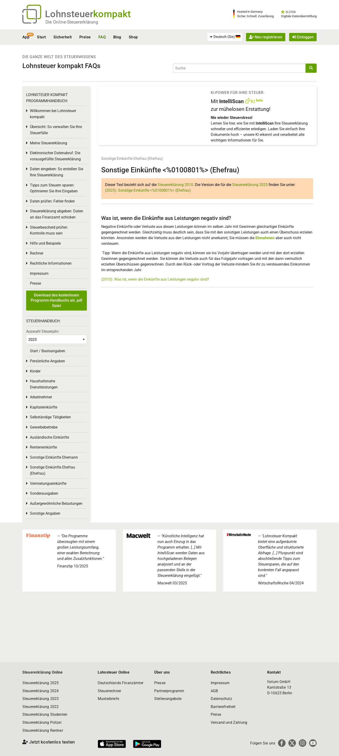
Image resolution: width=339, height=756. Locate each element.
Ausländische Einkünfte (49, 437)
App (25, 37)
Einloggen (303, 37)
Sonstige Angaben (45, 513)
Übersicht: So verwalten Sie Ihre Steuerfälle (56, 130)
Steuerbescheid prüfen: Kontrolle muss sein (49, 230)
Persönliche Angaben (47, 361)
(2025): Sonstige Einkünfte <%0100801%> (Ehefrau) (148, 190)
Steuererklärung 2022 (40, 706)
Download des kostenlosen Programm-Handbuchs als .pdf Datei (56, 300)
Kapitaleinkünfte (43, 407)
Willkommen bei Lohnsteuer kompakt (53, 114)
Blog (117, 37)
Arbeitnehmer (41, 397)
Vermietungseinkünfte (48, 483)
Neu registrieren (265, 37)
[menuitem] (224, 37)
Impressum (39, 273)
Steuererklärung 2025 (250, 184)
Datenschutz (221, 698)
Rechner (36, 253)
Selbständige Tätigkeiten (50, 417)
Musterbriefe (108, 698)
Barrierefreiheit (223, 706)
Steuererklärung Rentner (42, 730)
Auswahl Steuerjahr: (42, 331)
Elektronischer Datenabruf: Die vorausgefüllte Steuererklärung (55, 156)
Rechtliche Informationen (51, 263)
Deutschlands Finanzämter (120, 683)
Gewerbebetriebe (43, 427)
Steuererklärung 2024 (40, 691)
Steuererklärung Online (42, 672)
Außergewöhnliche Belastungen (56, 503)
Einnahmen (264, 238)
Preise (85, 37)
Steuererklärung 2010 (175, 184)
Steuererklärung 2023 (40, 698)
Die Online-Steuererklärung (71, 22)
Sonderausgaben (44, 493)
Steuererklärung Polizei (41, 722)
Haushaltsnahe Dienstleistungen (44, 384)
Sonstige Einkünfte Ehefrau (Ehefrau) (132, 158)
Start (41, 37)
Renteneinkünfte (43, 447)
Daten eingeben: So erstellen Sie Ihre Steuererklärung (56, 172)
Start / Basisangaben (47, 351)
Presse (35, 283)
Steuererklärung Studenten (44, 714)
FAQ (102, 37)
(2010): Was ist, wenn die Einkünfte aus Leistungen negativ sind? (155, 279)
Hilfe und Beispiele (45, 243)
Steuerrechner (109, 691)
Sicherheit (62, 37)
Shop (133, 37)
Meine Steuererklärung (48, 143)
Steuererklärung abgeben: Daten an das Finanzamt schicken (56, 214)
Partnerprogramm (169, 691)
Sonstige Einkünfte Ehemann (54, 457)
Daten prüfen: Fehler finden (52, 201)
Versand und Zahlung (229, 722)
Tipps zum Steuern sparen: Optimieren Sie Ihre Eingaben (54, 188)
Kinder (35, 371)
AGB (214, 691)
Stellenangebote (168, 698)
